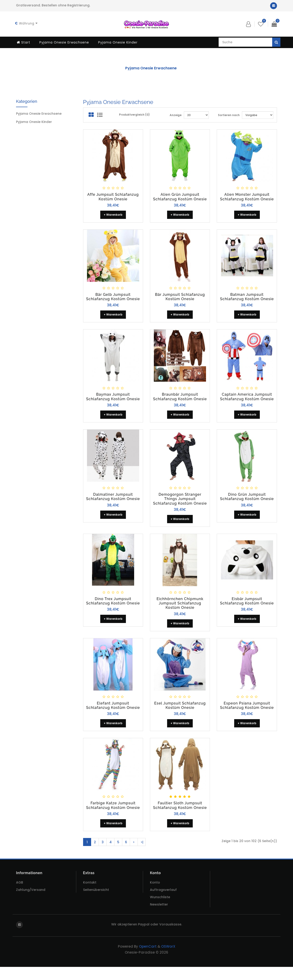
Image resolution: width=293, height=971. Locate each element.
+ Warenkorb (113, 216)
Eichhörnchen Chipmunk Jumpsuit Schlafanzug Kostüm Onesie (180, 605)
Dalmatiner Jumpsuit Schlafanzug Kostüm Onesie (113, 498)
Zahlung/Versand (30, 894)
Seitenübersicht (96, 894)
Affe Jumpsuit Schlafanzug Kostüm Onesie (113, 197)
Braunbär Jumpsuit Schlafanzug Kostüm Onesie (180, 398)
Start (23, 42)
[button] (248, 24)
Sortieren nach (229, 116)
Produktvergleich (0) (134, 115)
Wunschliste (160, 901)
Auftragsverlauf (163, 894)
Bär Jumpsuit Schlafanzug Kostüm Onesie (180, 297)
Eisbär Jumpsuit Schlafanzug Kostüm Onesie (247, 603)
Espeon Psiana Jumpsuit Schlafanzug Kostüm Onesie (247, 708)
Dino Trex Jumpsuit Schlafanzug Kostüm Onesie (113, 603)
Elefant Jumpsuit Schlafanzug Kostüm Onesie (113, 708)
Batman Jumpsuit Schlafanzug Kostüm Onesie (247, 297)
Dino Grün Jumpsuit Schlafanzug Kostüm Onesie (247, 498)
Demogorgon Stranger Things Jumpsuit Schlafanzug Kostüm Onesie (180, 500)
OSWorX (168, 950)
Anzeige (176, 116)
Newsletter (159, 908)
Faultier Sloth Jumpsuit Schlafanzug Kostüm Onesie (180, 808)
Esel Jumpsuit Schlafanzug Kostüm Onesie (180, 708)
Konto (155, 886)
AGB (19, 886)
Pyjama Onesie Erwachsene (64, 42)
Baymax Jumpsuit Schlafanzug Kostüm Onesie (113, 398)
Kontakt (89, 886)
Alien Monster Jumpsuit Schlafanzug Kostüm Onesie (247, 197)
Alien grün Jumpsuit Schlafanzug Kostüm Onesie (180, 197)
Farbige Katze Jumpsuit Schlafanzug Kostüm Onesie (113, 808)
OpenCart (148, 950)
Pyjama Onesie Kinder (118, 42)
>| (142, 845)
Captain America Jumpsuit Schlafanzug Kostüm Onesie (247, 398)
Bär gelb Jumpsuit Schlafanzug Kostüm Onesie (113, 297)
